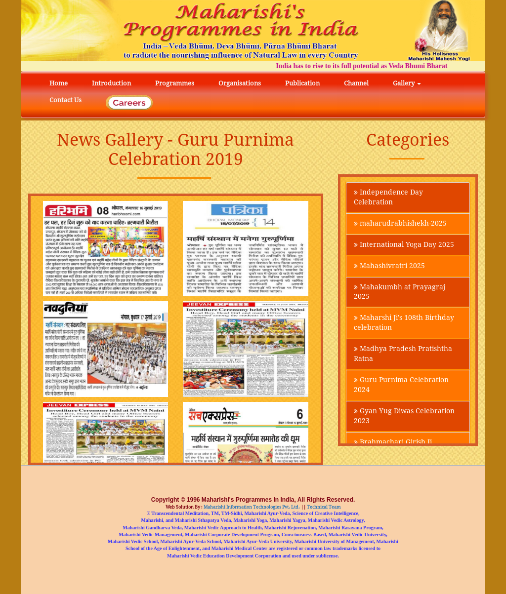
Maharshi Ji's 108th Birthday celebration (404, 323)
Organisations (239, 83)
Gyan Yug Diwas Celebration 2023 (404, 417)
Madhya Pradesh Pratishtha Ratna (403, 354)
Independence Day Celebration (388, 197)
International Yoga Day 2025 (404, 245)
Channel (356, 83)
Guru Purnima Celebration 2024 (401, 386)
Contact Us (65, 100)
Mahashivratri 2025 (389, 266)
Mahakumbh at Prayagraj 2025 (399, 292)
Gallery (407, 83)
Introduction (111, 83)
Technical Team (323, 507)
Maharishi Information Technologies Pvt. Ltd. (251, 507)
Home (58, 83)
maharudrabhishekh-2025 (400, 224)
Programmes (174, 83)
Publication (302, 83)
